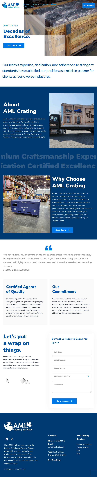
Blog (25, 6)
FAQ (32, 6)
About (54, 4)
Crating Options (40, 4)
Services (26, 4)
